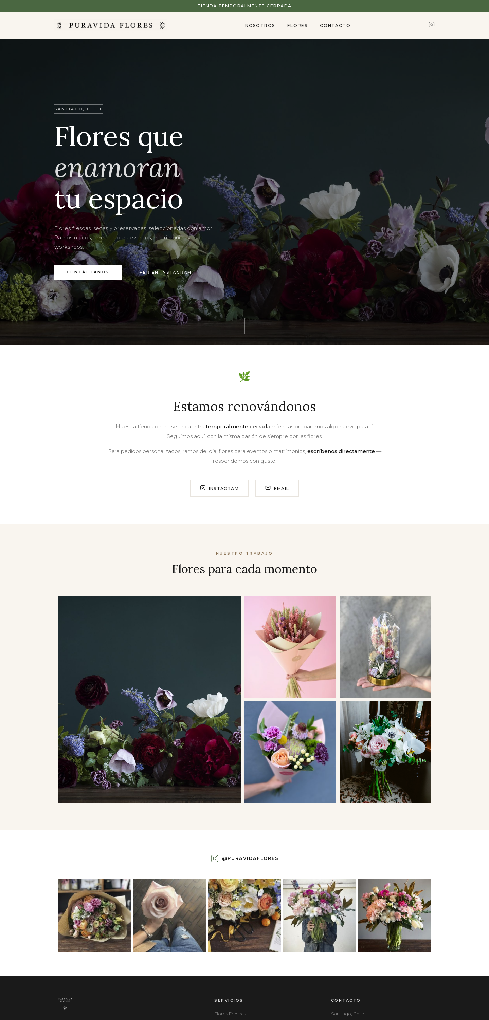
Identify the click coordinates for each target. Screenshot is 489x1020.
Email (277, 488)
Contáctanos (88, 272)
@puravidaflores (250, 858)
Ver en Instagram (166, 272)
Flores (297, 25)
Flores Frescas (230, 1013)
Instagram (219, 488)
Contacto (335, 25)
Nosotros (260, 25)
